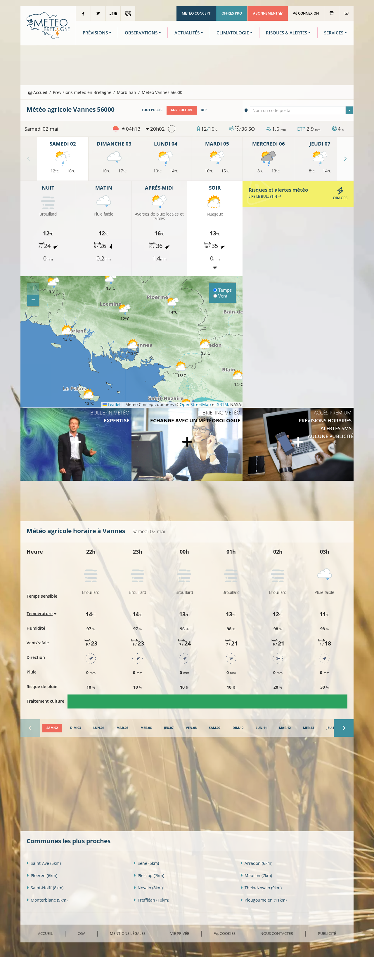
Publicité (327, 933)
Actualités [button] (187, 33)
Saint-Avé (44, 863)
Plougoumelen (263, 900)
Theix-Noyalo (261, 887)
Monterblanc (47, 900)
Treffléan (151, 900)
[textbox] (302, 110)
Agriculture (182, 110)
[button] (53, 286)
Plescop (149, 875)
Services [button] (333, 33)
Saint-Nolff (45, 887)
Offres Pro (231, 13)
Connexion (306, 13)
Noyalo (148, 887)
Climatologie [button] (233, 33)
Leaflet (112, 404)
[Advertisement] (187, 64)
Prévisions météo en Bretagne (82, 92)
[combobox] (302, 110)
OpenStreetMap (195, 404)
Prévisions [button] (95, 33)
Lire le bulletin (265, 196)
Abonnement (268, 13)
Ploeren (42, 875)
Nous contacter (276, 933)
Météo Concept (196, 13)
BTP (204, 110)
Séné (146, 863)
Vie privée (179, 933)
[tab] (52, 728)
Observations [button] (141, 33)
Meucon (256, 875)
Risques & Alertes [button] (286, 33)
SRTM (222, 404)
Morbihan (126, 92)
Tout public (152, 110)
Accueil (38, 92)
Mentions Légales (128, 933)
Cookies (224, 933)
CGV (81, 933)
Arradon (256, 863)
